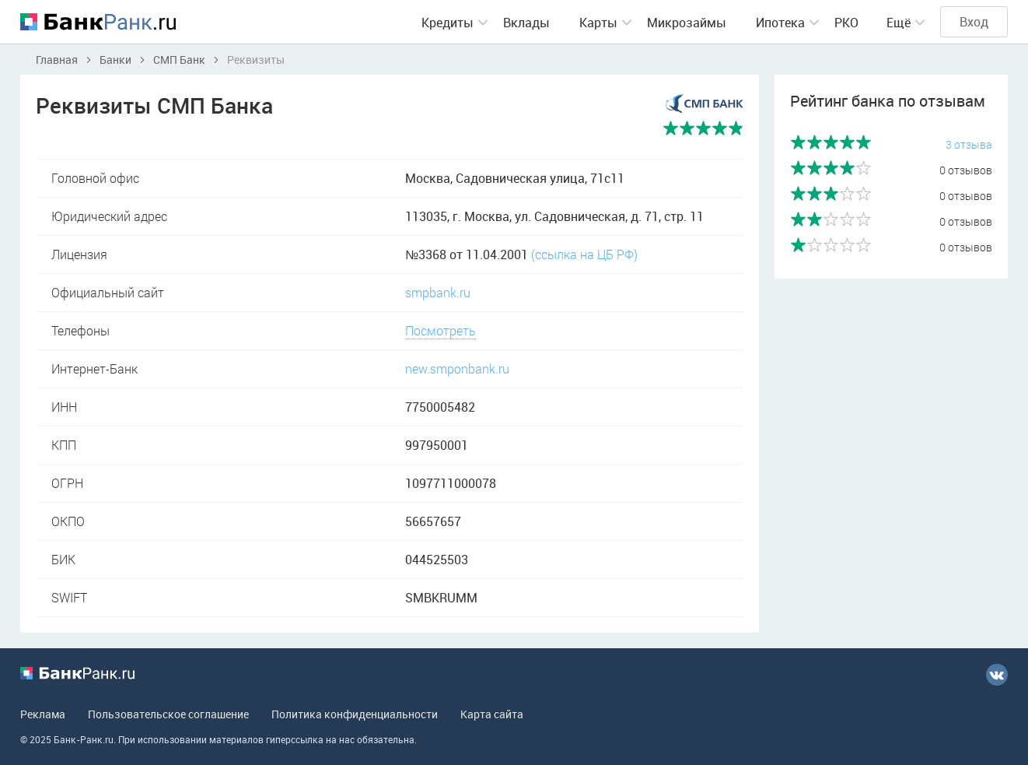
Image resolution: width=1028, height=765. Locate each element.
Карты (598, 22)
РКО (846, 22)
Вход (974, 21)
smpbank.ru (437, 292)
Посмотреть (440, 330)
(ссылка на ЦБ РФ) (584, 254)
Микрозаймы (686, 22)
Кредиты (447, 22)
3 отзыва (969, 144)
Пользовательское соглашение (168, 714)
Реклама (42, 714)
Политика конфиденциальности (354, 714)
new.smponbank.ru (457, 368)
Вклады (526, 22)
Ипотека (780, 22)
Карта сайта (491, 714)
